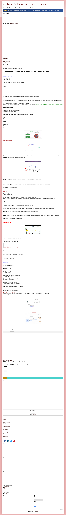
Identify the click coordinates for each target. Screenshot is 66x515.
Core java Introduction (5, 429)
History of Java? (5, 58)
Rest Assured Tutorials (6, 492)
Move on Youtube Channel (13, 23)
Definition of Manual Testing (6, 422)
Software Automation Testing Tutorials (24, 4)
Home (5, 10)
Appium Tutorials (6, 491)
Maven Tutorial (38, 10)
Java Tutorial (10, 10)
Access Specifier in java (6, 61)
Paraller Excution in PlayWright (7, 360)
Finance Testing (5, 423)
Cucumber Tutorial (31, 10)
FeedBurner (34, 414)
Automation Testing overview (6, 432)
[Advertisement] (28, 18)
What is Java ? (5, 60)
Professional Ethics (5, 436)
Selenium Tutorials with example (7, 433)
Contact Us (60, 10)
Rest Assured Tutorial (53, 10)
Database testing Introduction (6, 426)
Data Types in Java (5, 62)
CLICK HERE (22, 43)
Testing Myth (4, 419)
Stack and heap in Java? (6, 59)
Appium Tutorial (45, 10)
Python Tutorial (16, 10)
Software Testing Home (6, 486)
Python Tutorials (6, 488)
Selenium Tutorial (24, 10)
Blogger (37, 511)
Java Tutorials (5, 487)
